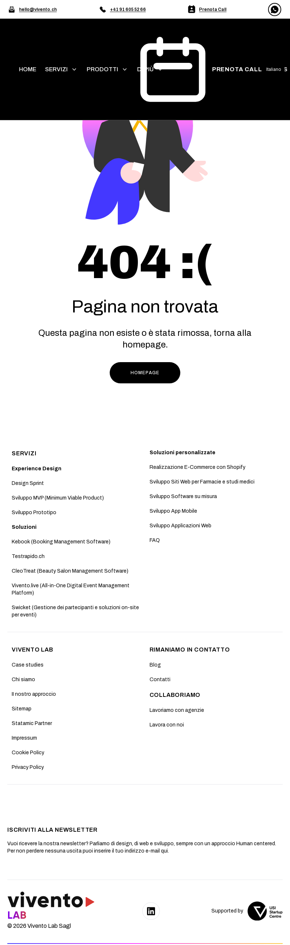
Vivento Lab (32, 649)
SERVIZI (24, 453)
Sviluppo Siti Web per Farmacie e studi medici (202, 482)
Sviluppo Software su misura (183, 496)
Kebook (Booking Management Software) (61, 541)
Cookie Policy (28, 752)
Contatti (160, 679)
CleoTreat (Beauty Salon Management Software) (70, 571)
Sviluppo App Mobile (173, 511)
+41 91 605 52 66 (128, 9)
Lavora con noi (167, 725)
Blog (155, 665)
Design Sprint (28, 483)
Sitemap (21, 708)
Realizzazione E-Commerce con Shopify (197, 467)
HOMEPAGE (145, 372)
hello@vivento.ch (38, 9)
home (27, 69)
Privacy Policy (28, 767)
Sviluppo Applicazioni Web (180, 525)
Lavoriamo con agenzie (177, 710)
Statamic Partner (32, 723)
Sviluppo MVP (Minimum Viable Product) (58, 498)
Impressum (24, 738)
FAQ (155, 540)
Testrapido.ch (28, 556)
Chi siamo (23, 679)
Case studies (28, 665)
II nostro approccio (34, 694)
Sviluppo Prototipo (34, 512)
